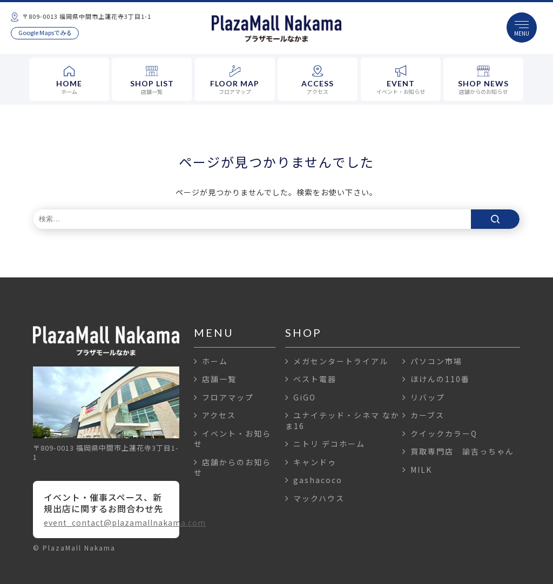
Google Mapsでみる (45, 32)
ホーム (211, 361)
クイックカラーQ (439, 433)
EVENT (401, 80)
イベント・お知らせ (232, 439)
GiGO (300, 397)
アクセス (215, 415)
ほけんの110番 (436, 379)
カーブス (423, 415)
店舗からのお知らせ (232, 467)
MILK (417, 469)
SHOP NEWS (483, 80)
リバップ (423, 397)
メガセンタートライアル (336, 361)
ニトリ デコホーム (325, 443)
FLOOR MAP (235, 80)
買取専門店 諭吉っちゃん (458, 451)
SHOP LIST (152, 80)
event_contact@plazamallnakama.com (106, 522)
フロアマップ (224, 397)
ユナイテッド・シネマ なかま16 (342, 420)
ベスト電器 (310, 379)
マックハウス (315, 498)
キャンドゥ (310, 462)
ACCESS (317, 80)
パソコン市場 (432, 361)
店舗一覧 (215, 379)
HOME (69, 80)
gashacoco (313, 479)
